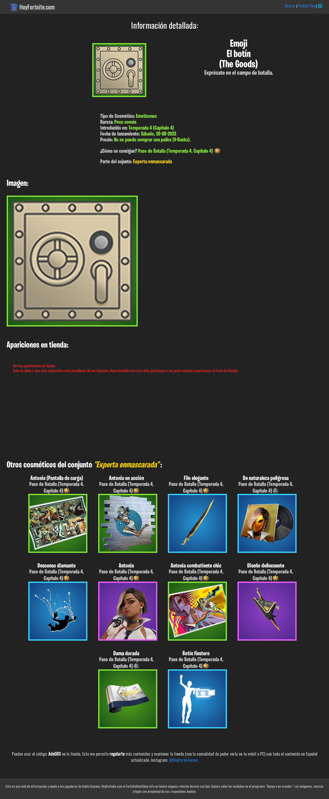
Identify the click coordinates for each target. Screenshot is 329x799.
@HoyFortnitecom (183, 760)
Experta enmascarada (152, 162)
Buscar (290, 6)
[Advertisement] (154, 417)
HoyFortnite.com (37, 7)
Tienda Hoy (306, 6)
